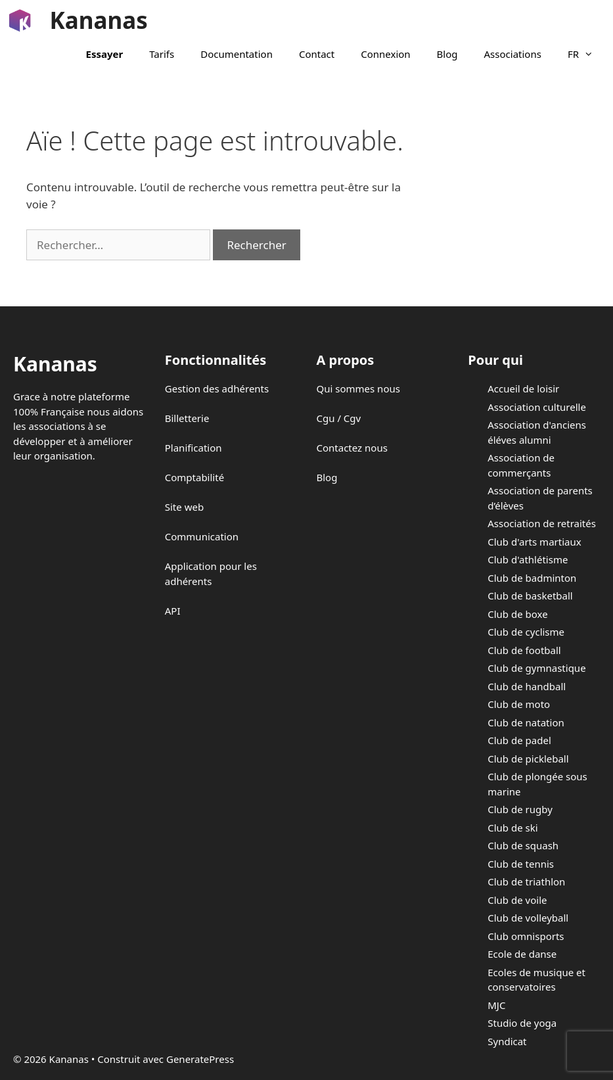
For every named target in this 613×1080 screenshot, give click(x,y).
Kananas (99, 20)
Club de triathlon (526, 881)
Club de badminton (532, 577)
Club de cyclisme (526, 631)
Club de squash (523, 845)
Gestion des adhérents (217, 388)
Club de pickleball (528, 758)
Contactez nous (352, 447)
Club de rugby (520, 809)
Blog (447, 53)
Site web (184, 506)
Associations (512, 53)
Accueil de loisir (523, 388)
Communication (201, 536)
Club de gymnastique (536, 667)
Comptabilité (194, 477)
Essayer (105, 53)
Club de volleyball (528, 917)
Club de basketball (530, 595)
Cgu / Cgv (339, 418)
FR (587, 54)
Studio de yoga (522, 1022)
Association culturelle (537, 406)
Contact (316, 53)
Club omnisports (526, 936)
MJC (496, 1005)
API (173, 610)
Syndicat (507, 1041)
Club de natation (526, 722)
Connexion (385, 53)
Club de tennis (521, 863)
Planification (193, 447)
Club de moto (519, 704)
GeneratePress (200, 1059)
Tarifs (161, 53)
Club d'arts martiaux (534, 541)
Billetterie (187, 418)
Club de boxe (517, 614)
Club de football (524, 650)
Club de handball (527, 686)
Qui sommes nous (358, 388)
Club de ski (512, 827)
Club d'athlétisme (528, 559)
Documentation (236, 53)
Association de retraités (542, 523)
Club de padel (519, 740)
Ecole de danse (522, 953)
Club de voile (517, 899)
